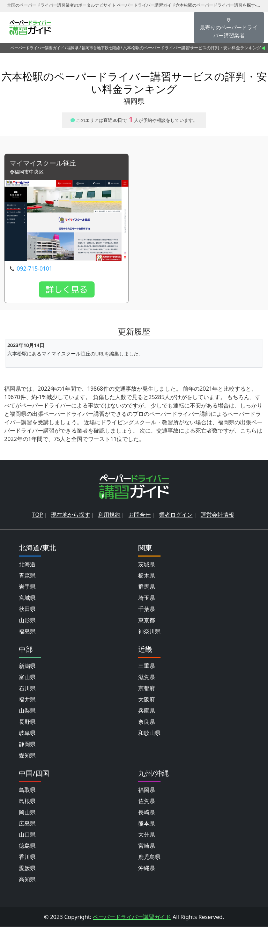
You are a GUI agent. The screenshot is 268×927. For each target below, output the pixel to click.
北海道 (27, 564)
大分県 (146, 835)
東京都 (146, 620)
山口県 (27, 835)
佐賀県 (146, 801)
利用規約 (109, 515)
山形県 (27, 620)
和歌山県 (149, 733)
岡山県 (27, 812)
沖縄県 (146, 868)
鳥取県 (27, 790)
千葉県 (146, 609)
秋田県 (27, 609)
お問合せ (139, 515)
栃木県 (146, 576)
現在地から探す (70, 515)
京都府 (146, 688)
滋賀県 (146, 677)
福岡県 (73, 47)
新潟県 (27, 666)
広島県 (27, 823)
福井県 (27, 700)
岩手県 (27, 587)
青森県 (27, 576)
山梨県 (27, 711)
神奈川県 (149, 631)
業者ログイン (176, 515)
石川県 (27, 688)
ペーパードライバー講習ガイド (37, 47)
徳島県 (27, 846)
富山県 (27, 677)
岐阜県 (27, 733)
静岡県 (27, 744)
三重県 (146, 666)
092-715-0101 (34, 269)
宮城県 (27, 598)
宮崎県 (146, 846)
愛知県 (27, 755)
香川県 (27, 857)
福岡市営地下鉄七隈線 (101, 47)
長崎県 (146, 812)
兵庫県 (146, 711)
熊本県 (146, 823)
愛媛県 (27, 868)
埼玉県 (146, 598)
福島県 (27, 631)
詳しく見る (67, 290)
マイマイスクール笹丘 (45, 163)
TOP (37, 515)
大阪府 (146, 700)
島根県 (27, 801)
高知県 (27, 879)
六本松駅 (17, 354)
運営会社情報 (217, 515)
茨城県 (146, 564)
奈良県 (146, 722)
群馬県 (146, 587)
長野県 (27, 722)
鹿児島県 (149, 857)
